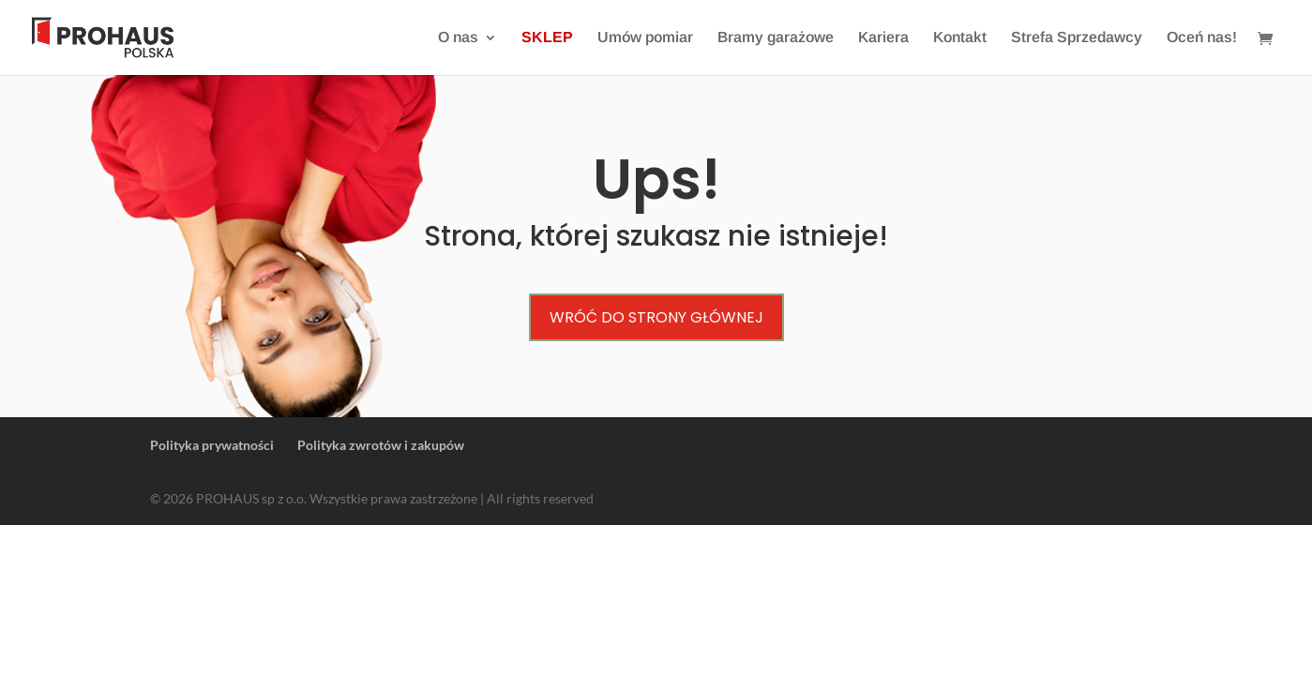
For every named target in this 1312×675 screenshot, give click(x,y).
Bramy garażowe (775, 38)
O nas (458, 38)
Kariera (883, 38)
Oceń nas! (1202, 38)
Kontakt (960, 38)
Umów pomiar (645, 38)
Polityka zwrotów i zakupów (380, 445)
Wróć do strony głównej (656, 317)
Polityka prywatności (212, 445)
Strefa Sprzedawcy (1076, 38)
